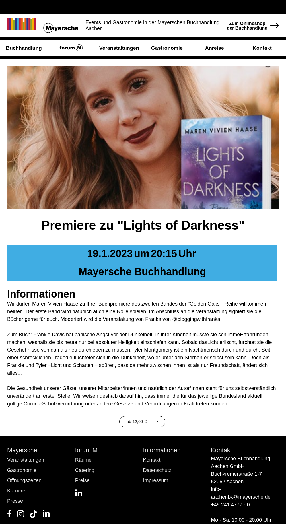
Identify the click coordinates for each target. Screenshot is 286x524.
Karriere (16, 491)
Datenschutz (157, 470)
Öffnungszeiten (24, 480)
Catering (84, 470)
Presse (15, 501)
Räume (83, 460)
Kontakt (152, 460)
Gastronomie (21, 470)
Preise (82, 480)
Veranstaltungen (25, 460)
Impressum (155, 480)
